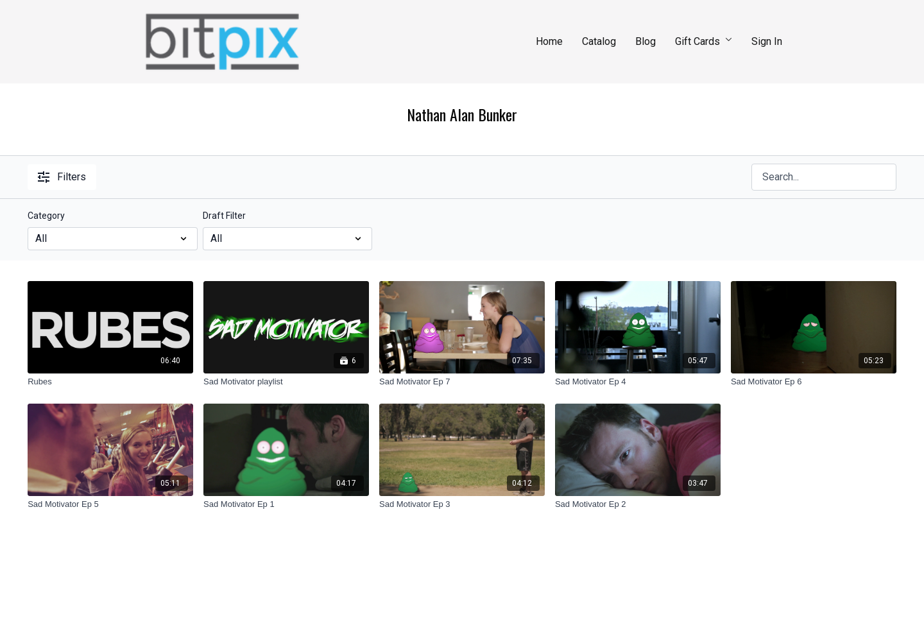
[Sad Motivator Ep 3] (462, 504)
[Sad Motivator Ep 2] (638, 504)
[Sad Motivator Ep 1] (286, 504)
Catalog (599, 41)
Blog (645, 41)
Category (46, 215)
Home (549, 41)
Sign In (766, 41)
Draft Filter (224, 215)
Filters (62, 177)
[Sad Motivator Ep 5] (110, 504)
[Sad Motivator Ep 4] (638, 381)
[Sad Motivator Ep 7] (462, 381)
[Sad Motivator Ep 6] (813, 381)
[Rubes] (110, 381)
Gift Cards (703, 41)
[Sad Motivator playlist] (286, 381)
